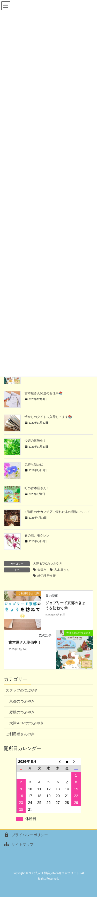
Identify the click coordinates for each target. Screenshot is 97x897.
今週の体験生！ (35, 440)
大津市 (42, 570)
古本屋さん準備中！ (25, 642)
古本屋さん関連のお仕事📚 (44, 393)
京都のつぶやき (22, 701)
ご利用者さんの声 (20, 734)
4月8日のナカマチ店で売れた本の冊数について (57, 512)
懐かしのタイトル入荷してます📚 (48, 417)
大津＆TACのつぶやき (47, 563)
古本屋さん (62, 570)
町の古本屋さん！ (37, 488)
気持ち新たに (34, 464)
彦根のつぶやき (22, 712)
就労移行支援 (46, 576)
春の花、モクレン (37, 535)
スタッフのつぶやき (22, 690)
